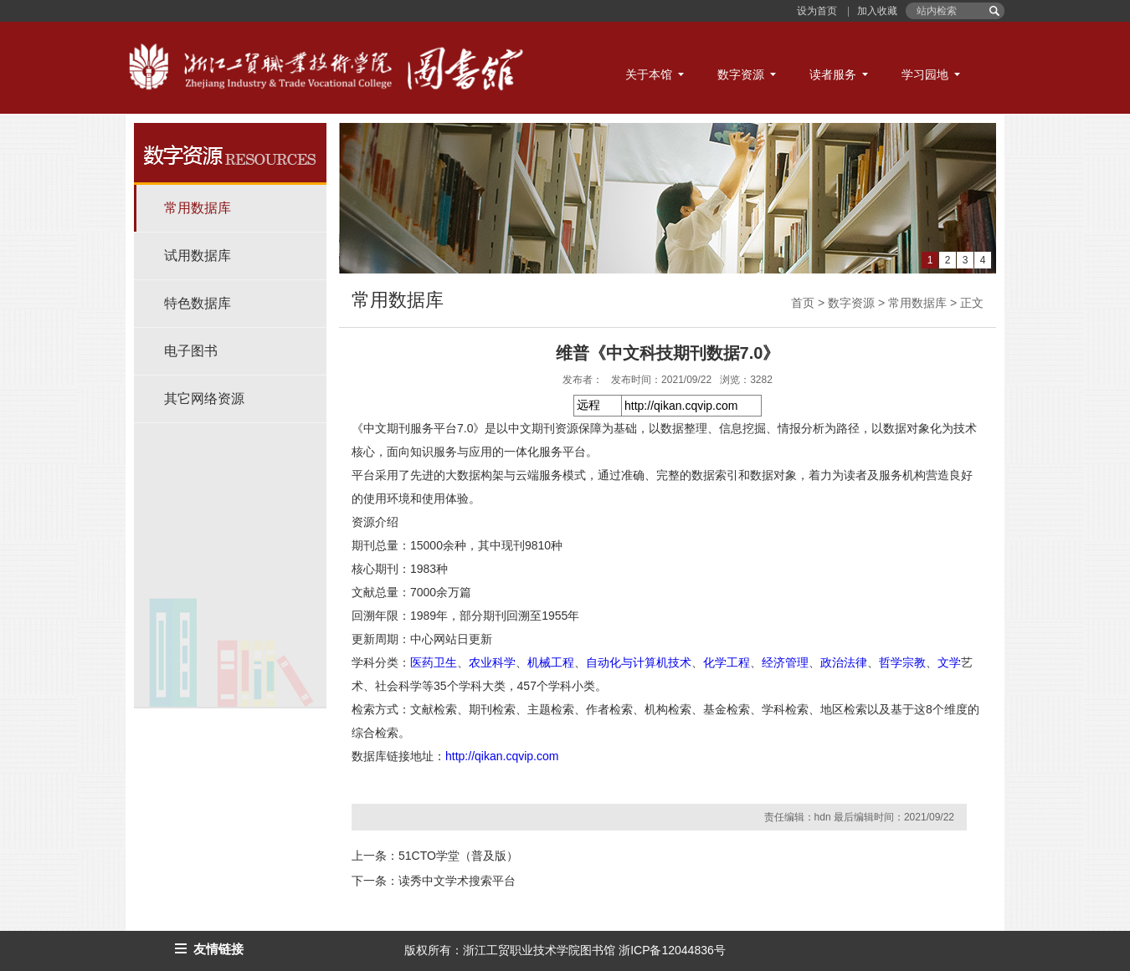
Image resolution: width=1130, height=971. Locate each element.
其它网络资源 (204, 398)
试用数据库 (197, 255)
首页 (802, 302)
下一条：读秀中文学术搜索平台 (434, 880)
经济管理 (785, 662)
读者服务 (832, 74)
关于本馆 (648, 74)
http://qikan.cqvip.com (501, 756)
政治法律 (843, 662)
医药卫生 (433, 662)
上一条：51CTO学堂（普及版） (435, 855)
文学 (949, 662)
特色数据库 (197, 303)
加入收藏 (876, 11)
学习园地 (924, 74)
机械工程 (550, 662)
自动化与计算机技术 (638, 662)
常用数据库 (197, 208)
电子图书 (191, 351)
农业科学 (492, 662)
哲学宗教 (902, 662)
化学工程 (726, 662)
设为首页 (818, 11)
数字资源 (740, 74)
